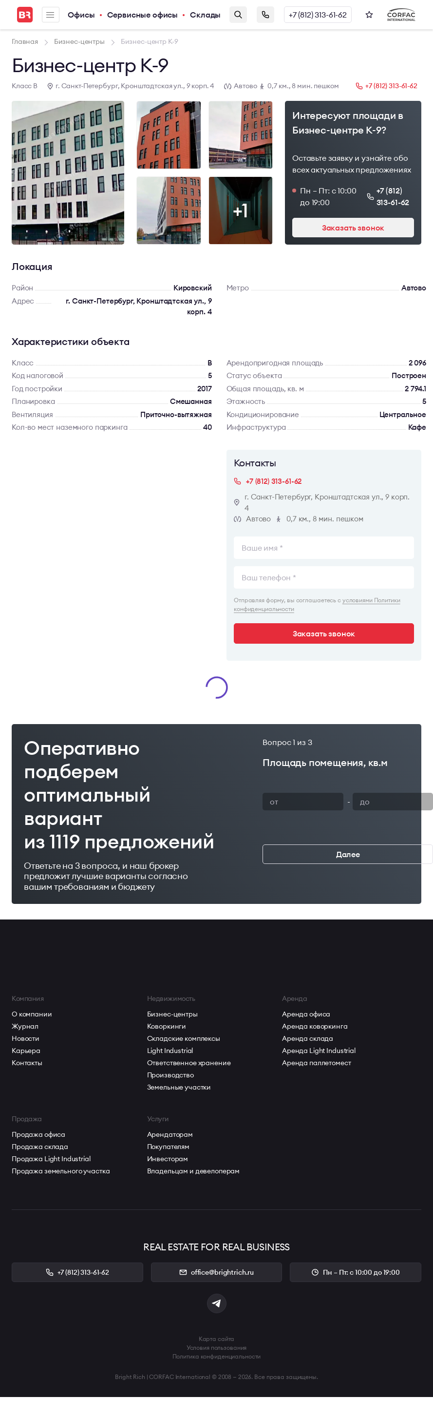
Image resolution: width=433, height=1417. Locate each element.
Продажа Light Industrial (51, 1158)
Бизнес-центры (172, 1014)
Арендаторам (170, 1134)
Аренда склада (307, 1038)
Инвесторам (167, 1158)
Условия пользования (217, 1347)
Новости (25, 1038)
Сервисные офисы (142, 14)
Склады (205, 14)
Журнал (25, 1026)
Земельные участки (179, 1087)
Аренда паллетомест (316, 1062)
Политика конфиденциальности (216, 1356)
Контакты (27, 1062)
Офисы (81, 14)
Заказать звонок (265, 15)
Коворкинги (167, 1026)
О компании (32, 1014)
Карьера (26, 1050)
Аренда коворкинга (315, 1026)
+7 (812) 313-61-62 (318, 14)
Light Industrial (170, 1050)
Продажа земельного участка (61, 1171)
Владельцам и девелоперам (193, 1171)
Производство (170, 1075)
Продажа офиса (38, 1134)
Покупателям (168, 1146)
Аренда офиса (306, 1014)
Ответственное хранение (189, 1062)
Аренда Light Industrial (319, 1050)
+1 (240, 210)
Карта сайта (217, 1338)
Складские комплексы (183, 1038)
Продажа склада (40, 1146)
